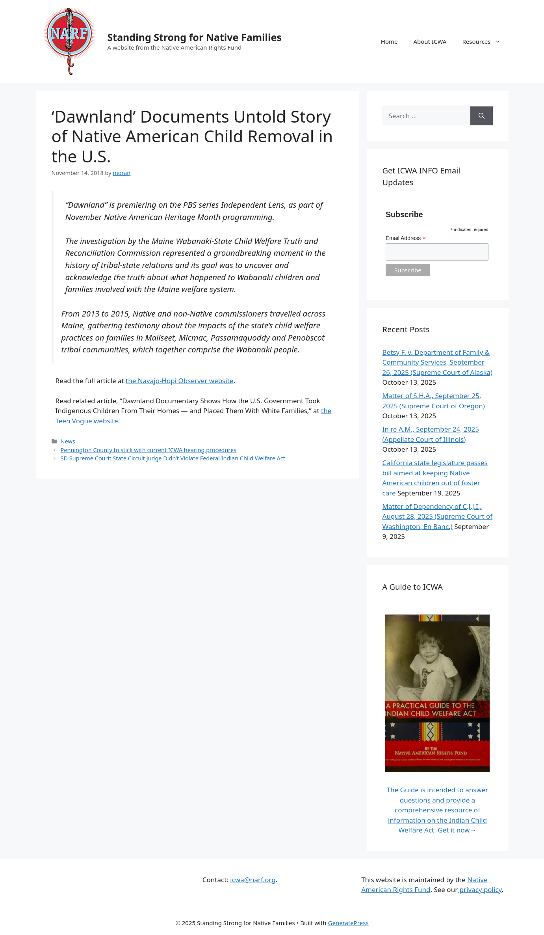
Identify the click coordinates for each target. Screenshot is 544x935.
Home (389, 41)
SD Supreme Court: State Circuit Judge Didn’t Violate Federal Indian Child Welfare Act (173, 458)
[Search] (481, 115)
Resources (485, 41)
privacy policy (479, 889)
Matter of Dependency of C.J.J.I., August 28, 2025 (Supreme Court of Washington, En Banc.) (437, 516)
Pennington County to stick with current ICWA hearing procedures (148, 450)
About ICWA (429, 41)
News (68, 441)
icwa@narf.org (252, 879)
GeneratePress (348, 923)
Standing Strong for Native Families (195, 37)
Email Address (406, 238)
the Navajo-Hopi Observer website (179, 380)
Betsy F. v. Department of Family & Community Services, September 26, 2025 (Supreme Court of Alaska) (437, 362)
